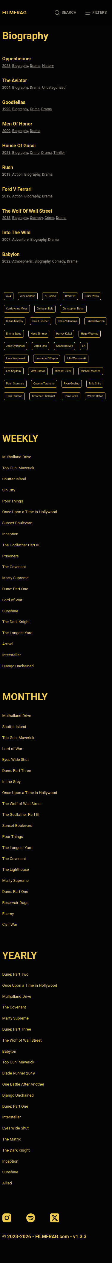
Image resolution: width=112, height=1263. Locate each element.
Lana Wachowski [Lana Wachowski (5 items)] (16, 358)
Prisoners (10, 556)
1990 (6, 109)
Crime (34, 109)
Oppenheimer (16, 59)
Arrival (7, 644)
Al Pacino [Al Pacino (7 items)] (50, 296)
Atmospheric (22, 261)
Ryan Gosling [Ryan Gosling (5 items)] (71, 383)
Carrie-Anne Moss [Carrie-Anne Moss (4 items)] (16, 308)
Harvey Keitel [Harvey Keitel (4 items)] (64, 333)
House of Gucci (19, 145)
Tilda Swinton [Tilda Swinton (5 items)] (14, 396)
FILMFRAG (14, 13)
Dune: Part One (15, 589)
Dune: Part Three (16, 770)
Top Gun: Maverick (18, 468)
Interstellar (11, 655)
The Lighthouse (15, 869)
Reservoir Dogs (15, 902)
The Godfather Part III (20, 545)
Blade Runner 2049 (18, 1073)
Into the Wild (16, 232)
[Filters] (96, 13)
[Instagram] (6, 1217)
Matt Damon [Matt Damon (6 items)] (37, 371)
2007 (6, 239)
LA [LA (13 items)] (83, 345)
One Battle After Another (23, 1084)
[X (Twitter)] (54, 1217)
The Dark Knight (16, 622)
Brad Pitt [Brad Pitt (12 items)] (70, 296)
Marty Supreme (15, 578)
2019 (6, 196)
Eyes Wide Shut (15, 759)
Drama (35, 66)
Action (17, 174)
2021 (6, 153)
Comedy (36, 218)
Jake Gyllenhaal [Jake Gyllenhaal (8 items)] (15, 345)
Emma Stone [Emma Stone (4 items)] (14, 333)
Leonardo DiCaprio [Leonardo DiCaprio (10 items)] (47, 358)
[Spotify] (30, 1217)
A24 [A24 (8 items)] (8, 296)
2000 (6, 131)
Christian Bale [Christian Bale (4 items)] (45, 308)
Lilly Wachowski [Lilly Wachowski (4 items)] (76, 358)
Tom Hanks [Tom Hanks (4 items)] (71, 396)
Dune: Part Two (15, 974)
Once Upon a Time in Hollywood (29, 512)
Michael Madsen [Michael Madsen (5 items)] (90, 371)
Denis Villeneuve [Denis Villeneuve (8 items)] (68, 321)
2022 (6, 261)
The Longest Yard (17, 633)
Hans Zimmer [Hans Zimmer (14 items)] (39, 333)
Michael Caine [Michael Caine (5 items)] (63, 371)
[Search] (65, 13)
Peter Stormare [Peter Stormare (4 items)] (15, 383)
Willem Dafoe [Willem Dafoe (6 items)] (95, 396)
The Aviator (14, 80)
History (48, 66)
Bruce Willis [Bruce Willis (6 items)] (92, 296)
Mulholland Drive (16, 457)
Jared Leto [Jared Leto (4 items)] (40, 345)
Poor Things (12, 501)
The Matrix (11, 1139)
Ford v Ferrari (17, 189)
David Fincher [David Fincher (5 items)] (40, 321)
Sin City (8, 490)
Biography (20, 66)
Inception (10, 534)
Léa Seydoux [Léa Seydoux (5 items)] (14, 371)
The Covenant (14, 567)
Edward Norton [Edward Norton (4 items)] (96, 321)
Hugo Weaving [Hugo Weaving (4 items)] (89, 333)
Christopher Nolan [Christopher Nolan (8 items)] (73, 308)
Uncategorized (53, 87)
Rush (7, 167)
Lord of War (12, 600)
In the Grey (11, 781)
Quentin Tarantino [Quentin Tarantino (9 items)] (44, 383)
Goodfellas (13, 102)
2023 (6, 66)
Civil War (9, 924)
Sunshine (10, 611)
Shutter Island (14, 479)
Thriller (59, 153)
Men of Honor (17, 124)
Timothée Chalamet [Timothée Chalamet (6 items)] (43, 396)
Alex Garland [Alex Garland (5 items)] (28, 296)
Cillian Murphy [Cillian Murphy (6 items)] (14, 321)
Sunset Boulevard (17, 523)
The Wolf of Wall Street (27, 211)
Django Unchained (18, 666)
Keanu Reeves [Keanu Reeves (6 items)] (64, 345)
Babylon (11, 254)
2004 (6, 87)
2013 (6, 174)
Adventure (20, 239)
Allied (7, 1183)
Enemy (8, 913)
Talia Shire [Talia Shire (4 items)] (95, 383)
